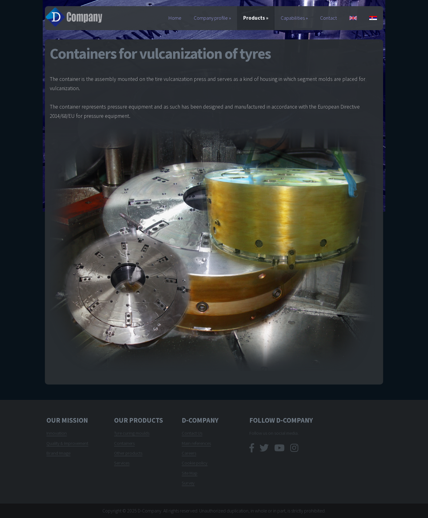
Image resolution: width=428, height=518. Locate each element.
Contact (328, 18)
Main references (196, 443)
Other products (128, 453)
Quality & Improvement (67, 443)
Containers (124, 443)
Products (255, 18)
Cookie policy (195, 463)
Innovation (56, 433)
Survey (188, 483)
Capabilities (294, 18)
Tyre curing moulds (131, 433)
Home (174, 18)
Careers (189, 453)
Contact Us (192, 433)
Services (121, 463)
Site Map (189, 473)
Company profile (212, 18)
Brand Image (58, 453)
